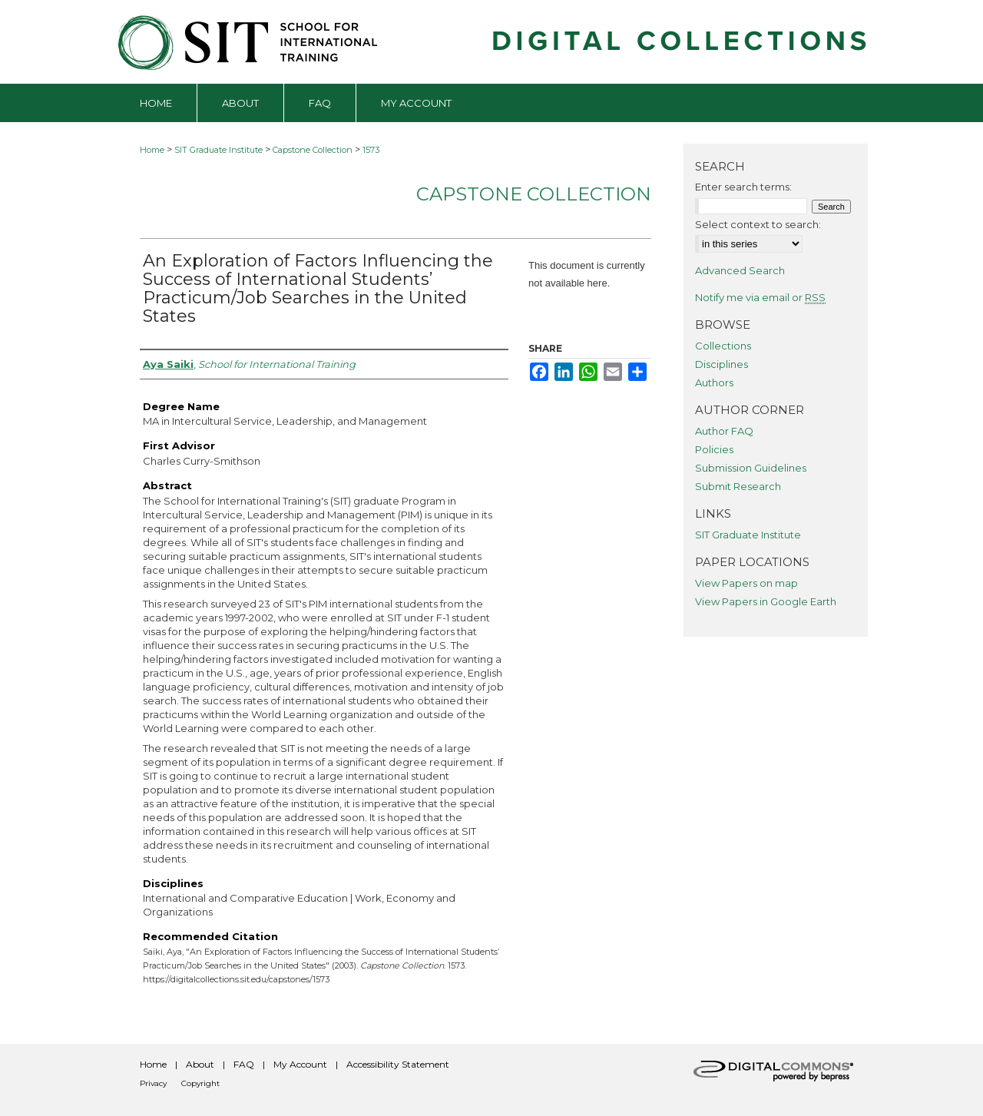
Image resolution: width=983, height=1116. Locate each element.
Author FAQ (724, 431)
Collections (723, 345)
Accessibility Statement (397, 1064)
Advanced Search (740, 270)
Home (152, 149)
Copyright (200, 1083)
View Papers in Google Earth (765, 601)
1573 (370, 149)
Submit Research (738, 486)
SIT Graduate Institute (218, 149)
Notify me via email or (760, 297)
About (200, 1064)
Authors (714, 382)
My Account (300, 1064)
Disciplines (721, 364)
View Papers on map (746, 583)
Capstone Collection (312, 149)
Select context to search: (758, 224)
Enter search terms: (743, 186)
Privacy (153, 1083)
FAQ (243, 1064)
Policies (714, 449)
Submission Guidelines (750, 468)
